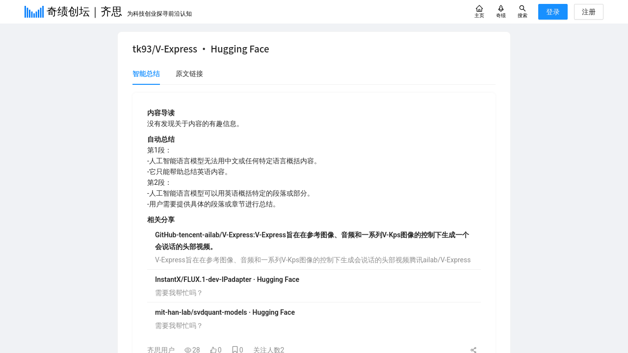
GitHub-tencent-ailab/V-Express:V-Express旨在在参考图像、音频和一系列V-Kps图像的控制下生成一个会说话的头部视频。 (312, 241)
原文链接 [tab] (189, 73)
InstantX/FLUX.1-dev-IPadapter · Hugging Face (227, 279)
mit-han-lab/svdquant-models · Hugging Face (225, 312)
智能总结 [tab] (146, 73)
